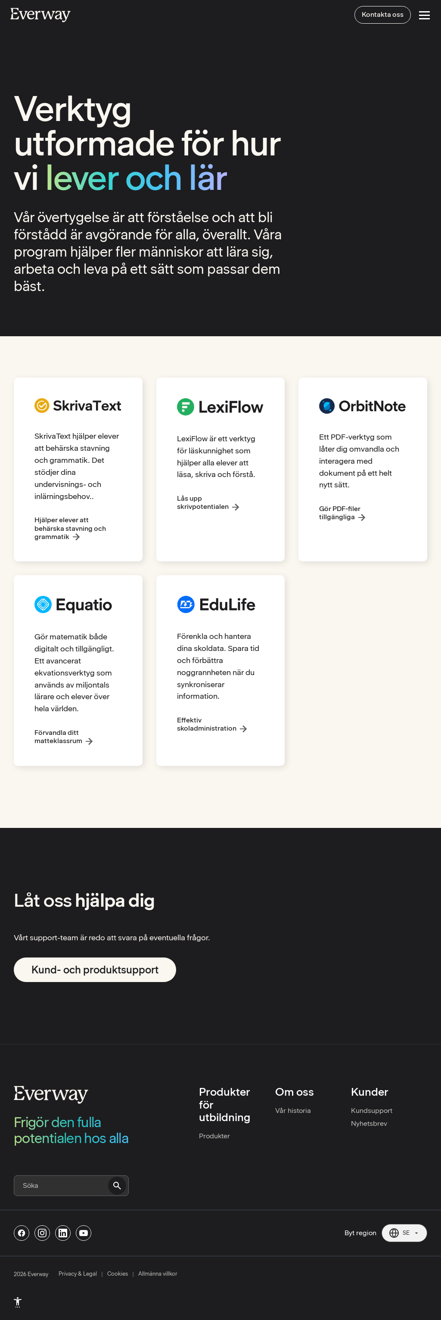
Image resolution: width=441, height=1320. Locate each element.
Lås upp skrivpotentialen (203, 502)
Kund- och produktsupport (94, 970)
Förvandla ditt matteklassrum (58, 736)
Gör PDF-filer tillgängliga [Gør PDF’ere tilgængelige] (339, 513)
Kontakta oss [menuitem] (383, 14)
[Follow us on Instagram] (42, 1233)
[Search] (71, 1185)
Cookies (117, 1274)
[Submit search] (117, 1186)
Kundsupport (371, 1110)
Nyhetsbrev (369, 1123)
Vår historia (293, 1110)
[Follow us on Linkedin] (63, 1233)
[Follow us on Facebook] (21, 1233)
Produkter (214, 1136)
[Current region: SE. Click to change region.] (404, 1233)
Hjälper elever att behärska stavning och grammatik (70, 528)
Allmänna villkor (157, 1274)
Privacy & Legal (78, 1274)
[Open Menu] (424, 15)
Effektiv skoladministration (206, 724)
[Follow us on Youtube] (83, 1233)
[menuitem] (18, 1302)
